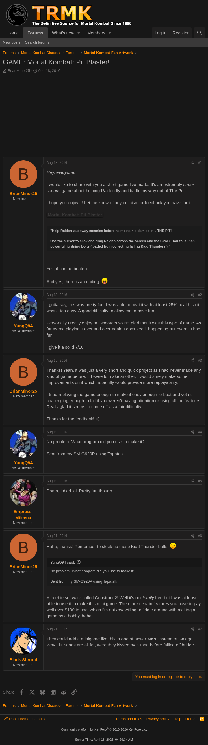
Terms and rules (129, 719)
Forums (35, 32)
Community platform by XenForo (104, 729)
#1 (200, 163)
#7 (200, 629)
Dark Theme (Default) (24, 719)
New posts (12, 42)
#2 (200, 295)
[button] (79, 32)
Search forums (37, 42)
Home (13, 32)
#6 (200, 536)
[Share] (192, 162)
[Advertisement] (104, 116)
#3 (200, 360)
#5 (200, 481)
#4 (200, 432)
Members (96, 32)
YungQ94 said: (62, 562)
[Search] (199, 32)
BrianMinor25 (19, 70)
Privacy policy (157, 719)
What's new (63, 32)
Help (177, 719)
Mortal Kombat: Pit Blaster (75, 214)
